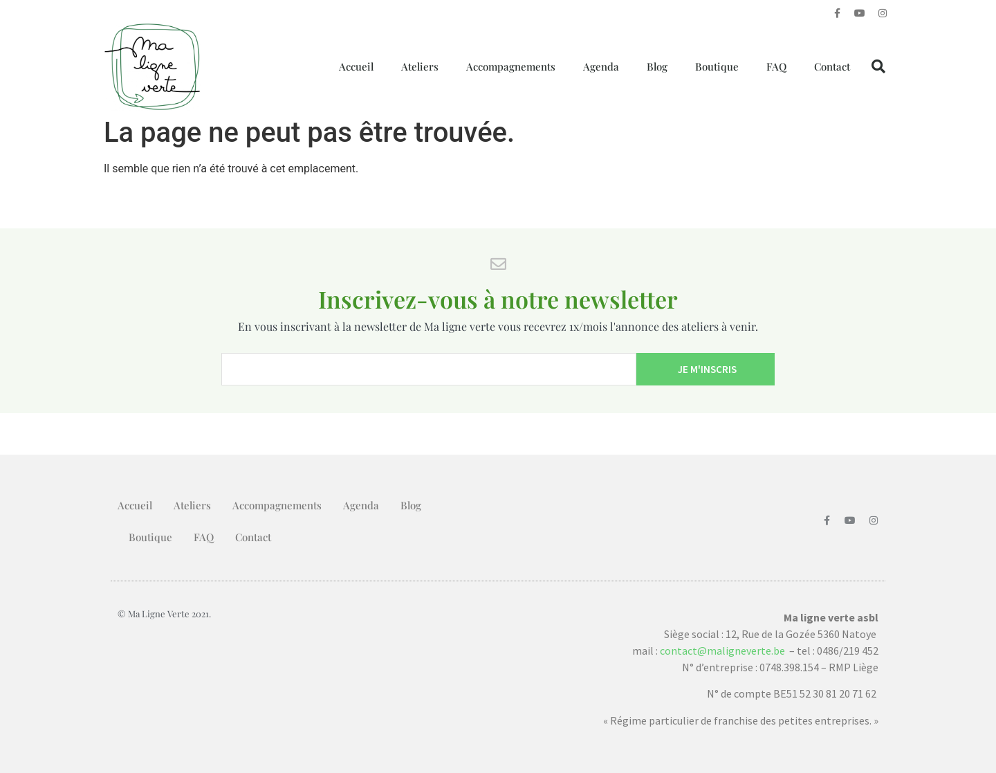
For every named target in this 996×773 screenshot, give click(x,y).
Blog (657, 66)
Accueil (356, 66)
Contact (832, 66)
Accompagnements (510, 66)
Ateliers (420, 66)
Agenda (601, 66)
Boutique (717, 66)
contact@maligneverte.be (722, 650)
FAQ (776, 66)
